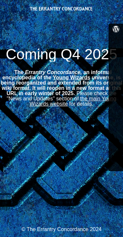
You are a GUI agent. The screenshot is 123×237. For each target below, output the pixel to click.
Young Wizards (71, 77)
